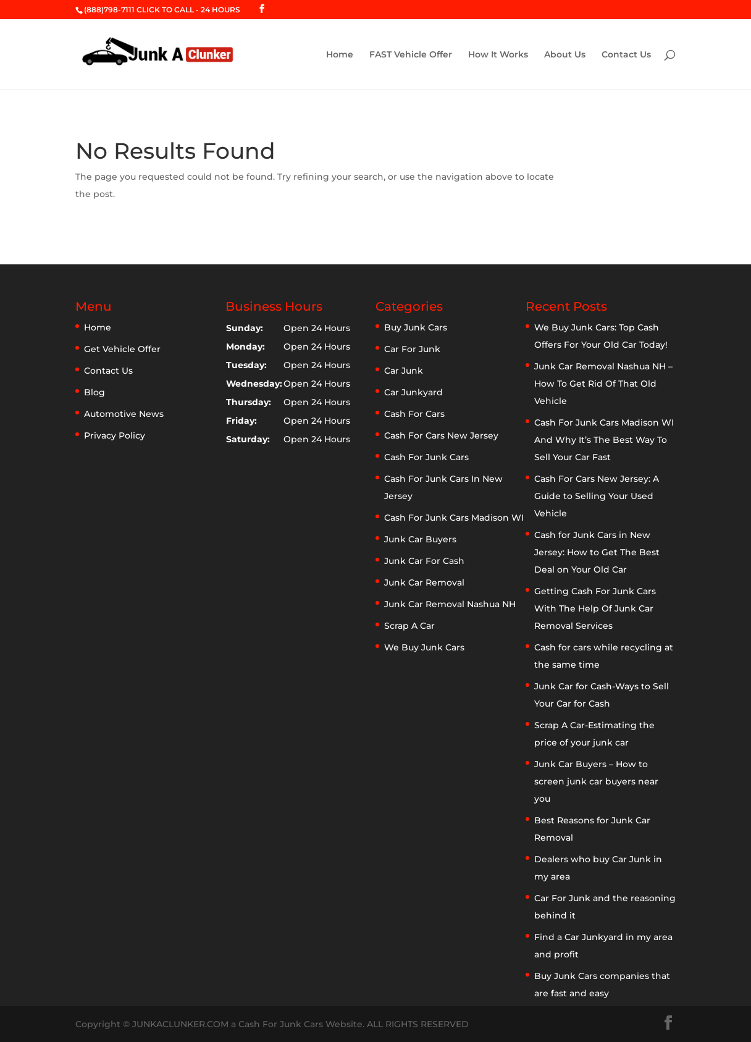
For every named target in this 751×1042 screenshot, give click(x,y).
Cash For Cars (414, 413)
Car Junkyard (413, 392)
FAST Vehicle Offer (410, 55)
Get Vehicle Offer (122, 349)
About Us (564, 55)
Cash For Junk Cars (426, 457)
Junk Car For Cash (424, 560)
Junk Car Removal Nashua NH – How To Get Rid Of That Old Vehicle (603, 383)
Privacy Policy (114, 435)
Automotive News (124, 413)
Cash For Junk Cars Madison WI (454, 517)
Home (339, 55)
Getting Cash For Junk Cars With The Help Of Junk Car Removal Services (595, 608)
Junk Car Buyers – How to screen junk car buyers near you (596, 781)
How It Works (498, 55)
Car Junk (403, 370)
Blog (94, 392)
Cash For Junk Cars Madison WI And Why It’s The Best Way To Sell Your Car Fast (604, 440)
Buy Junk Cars (415, 327)
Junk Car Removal (424, 582)
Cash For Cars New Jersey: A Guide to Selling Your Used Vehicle (596, 496)
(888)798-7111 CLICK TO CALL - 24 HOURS (162, 9)
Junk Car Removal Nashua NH (450, 604)
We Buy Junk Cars (424, 647)
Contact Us (626, 55)
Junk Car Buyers (420, 539)
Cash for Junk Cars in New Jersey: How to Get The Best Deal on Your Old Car (597, 552)
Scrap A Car (409, 625)
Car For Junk (412, 349)
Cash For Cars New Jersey (441, 435)
